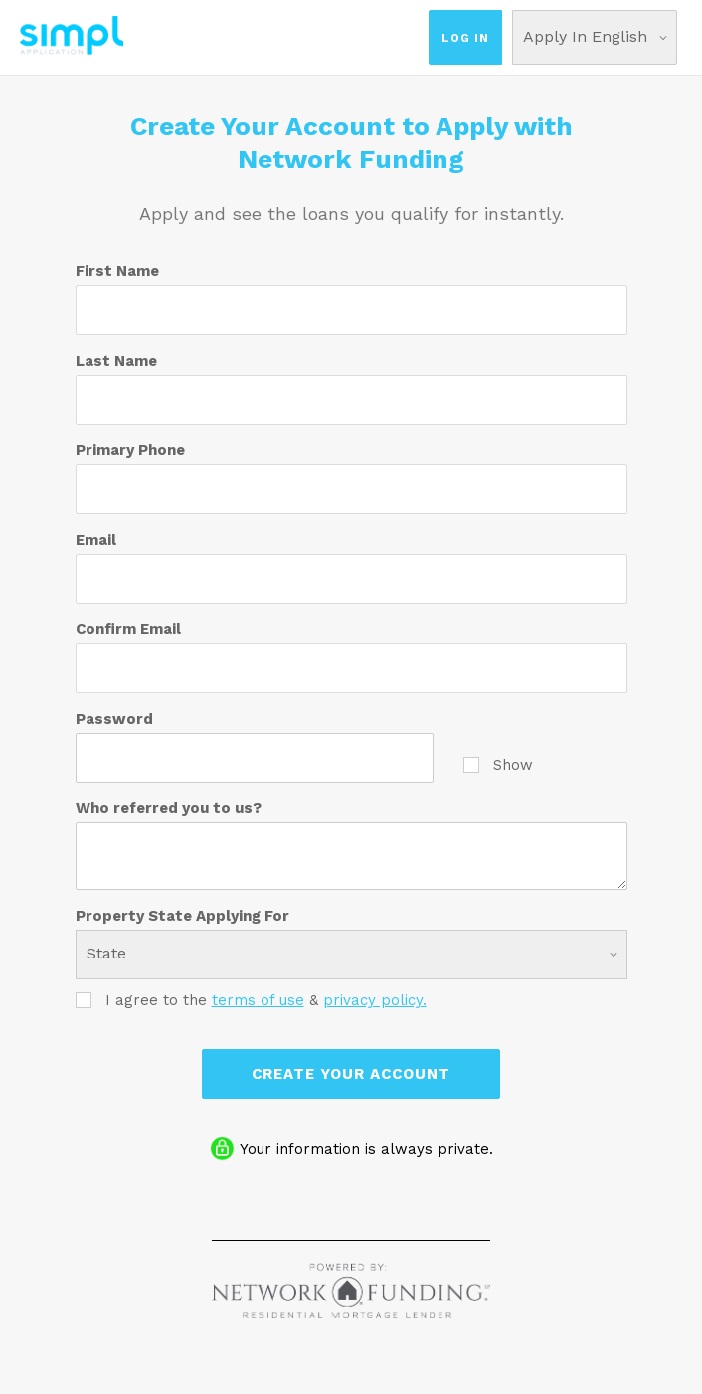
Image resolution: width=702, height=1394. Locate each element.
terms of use (258, 1000)
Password (114, 719)
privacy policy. (375, 1000)
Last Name (116, 361)
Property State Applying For (182, 916)
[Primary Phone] (351, 489)
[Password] (255, 758)
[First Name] (351, 310)
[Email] (351, 579)
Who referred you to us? (169, 808)
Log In (465, 38)
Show (498, 764)
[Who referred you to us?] (351, 856)
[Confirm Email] (351, 668)
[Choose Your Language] (594, 37)
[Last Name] (351, 400)
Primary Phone (130, 450)
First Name (117, 271)
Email (96, 540)
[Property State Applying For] (351, 954)
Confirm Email (128, 629)
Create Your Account (351, 1074)
